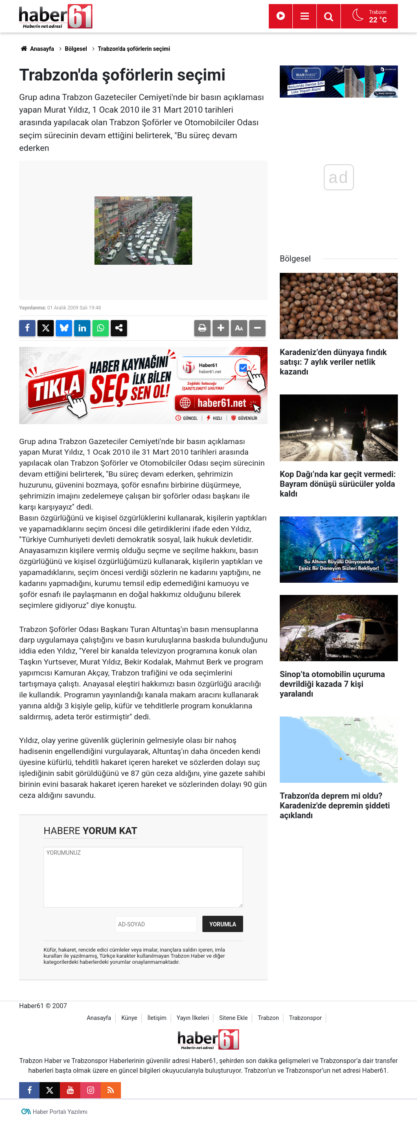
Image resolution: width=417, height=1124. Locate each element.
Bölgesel (76, 49)
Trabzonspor (305, 1018)
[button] (221, 328)
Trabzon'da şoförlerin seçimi (134, 49)
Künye (129, 1018)
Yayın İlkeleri (193, 1018)
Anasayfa (36, 49)
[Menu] (304, 16)
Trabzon (268, 1018)
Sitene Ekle (233, 1018)
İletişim (157, 1018)
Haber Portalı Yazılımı (60, 1112)
